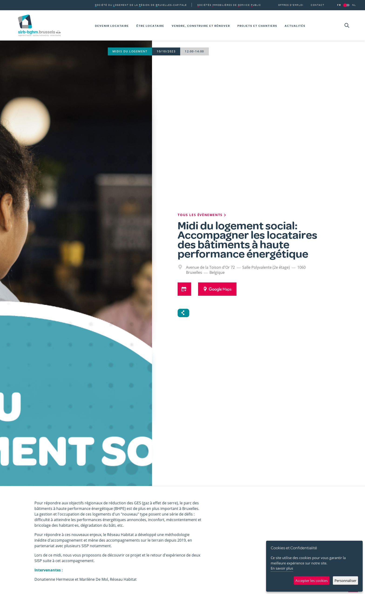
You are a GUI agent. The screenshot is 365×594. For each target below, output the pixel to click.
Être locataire (150, 25)
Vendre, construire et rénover (201, 25)
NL (354, 5)
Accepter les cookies (311, 580)
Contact (317, 5)
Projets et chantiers (257, 25)
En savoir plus (282, 568)
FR (339, 5)
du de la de (141, 5)
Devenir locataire (112, 25)
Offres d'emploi (290, 5)
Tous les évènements (202, 215)
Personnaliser (345, 580)
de (229, 5)
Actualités (295, 25)
